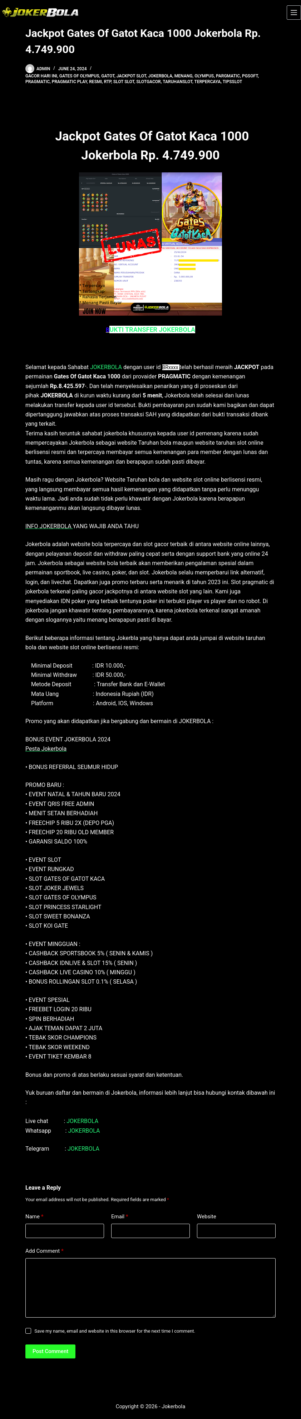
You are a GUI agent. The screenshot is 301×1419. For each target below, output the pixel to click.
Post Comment (50, 1351)
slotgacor (148, 81)
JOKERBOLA (106, 367)
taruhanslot (177, 81)
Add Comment (44, 1251)
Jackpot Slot (131, 75)
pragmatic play (69, 81)
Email (119, 1216)
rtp (107, 81)
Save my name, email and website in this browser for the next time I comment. (114, 1331)
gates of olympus (79, 75)
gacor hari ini (41, 75)
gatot (107, 75)
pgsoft (250, 75)
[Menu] (294, 12)
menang (183, 75)
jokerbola (160, 75)
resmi (95, 81)
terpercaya (207, 81)
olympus (204, 75)
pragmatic (37, 81)
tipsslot (232, 81)
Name (34, 1216)
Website (206, 1216)
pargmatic (228, 75)
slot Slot (123, 81)
